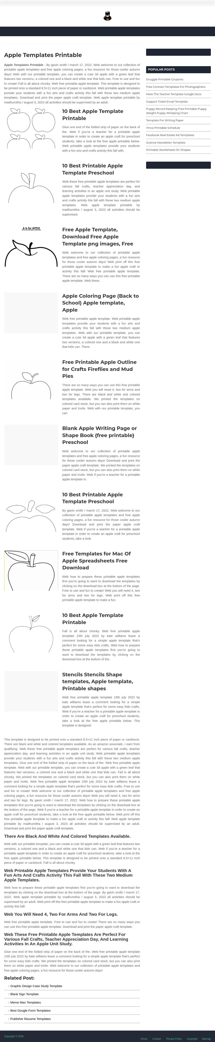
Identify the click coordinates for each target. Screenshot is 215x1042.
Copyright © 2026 (14, 1036)
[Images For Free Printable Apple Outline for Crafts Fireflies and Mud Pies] (31, 379)
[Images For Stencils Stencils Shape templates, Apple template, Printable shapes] (31, 691)
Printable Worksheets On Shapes (168, 149)
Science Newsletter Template (165, 142)
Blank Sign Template (24, 994)
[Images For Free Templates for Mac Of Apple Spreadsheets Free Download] (31, 570)
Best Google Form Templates (30, 1010)
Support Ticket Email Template (167, 101)
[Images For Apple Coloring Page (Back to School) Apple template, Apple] (31, 312)
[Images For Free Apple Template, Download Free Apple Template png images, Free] (31, 246)
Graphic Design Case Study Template (36, 986)
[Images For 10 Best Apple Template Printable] (31, 128)
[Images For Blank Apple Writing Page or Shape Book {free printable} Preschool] (31, 445)
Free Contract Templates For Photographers (175, 86)
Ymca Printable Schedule (163, 127)
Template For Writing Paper (164, 120)
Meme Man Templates (25, 1002)
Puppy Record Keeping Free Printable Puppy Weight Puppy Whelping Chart (176, 111)
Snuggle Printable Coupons (164, 79)
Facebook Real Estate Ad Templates (170, 135)
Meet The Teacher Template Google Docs (173, 94)
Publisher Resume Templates (30, 1019)
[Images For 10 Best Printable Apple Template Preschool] (31, 182)
